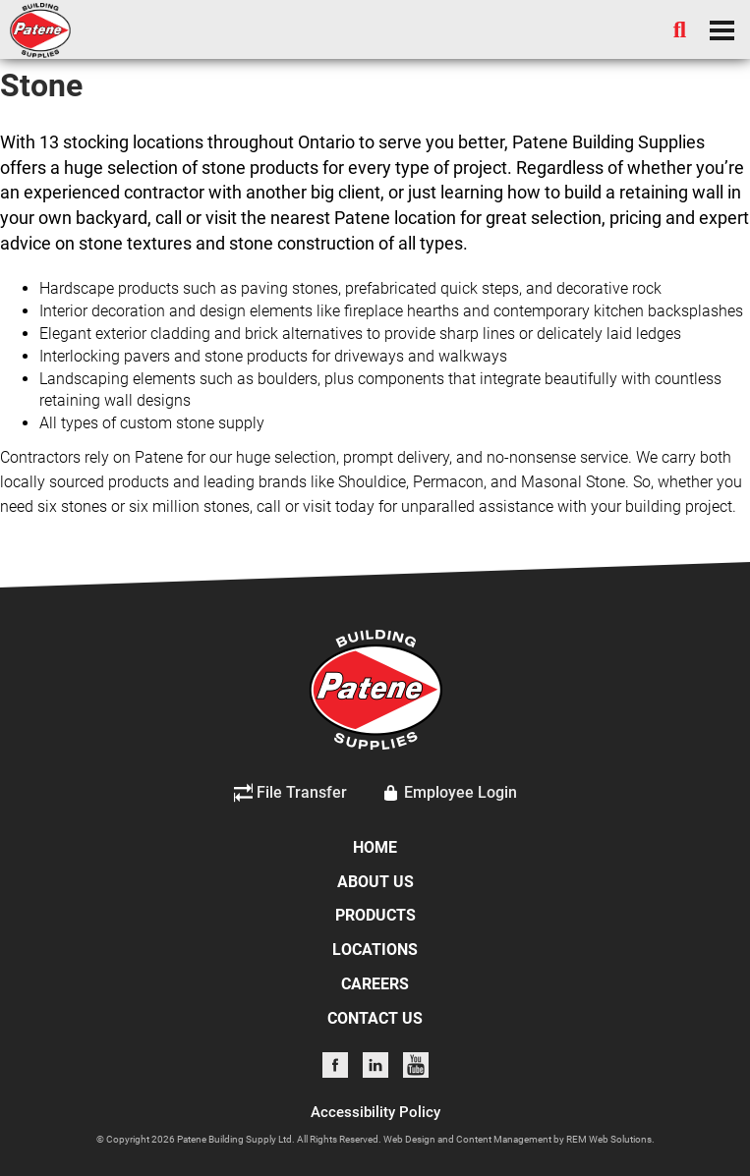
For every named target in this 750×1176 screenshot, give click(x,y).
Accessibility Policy (375, 1112)
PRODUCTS (375, 915)
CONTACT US (375, 1018)
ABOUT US (375, 881)
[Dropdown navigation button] (721, 29)
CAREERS (375, 984)
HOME (375, 847)
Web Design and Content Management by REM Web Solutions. (519, 1139)
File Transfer (290, 793)
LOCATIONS (375, 949)
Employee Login (449, 793)
